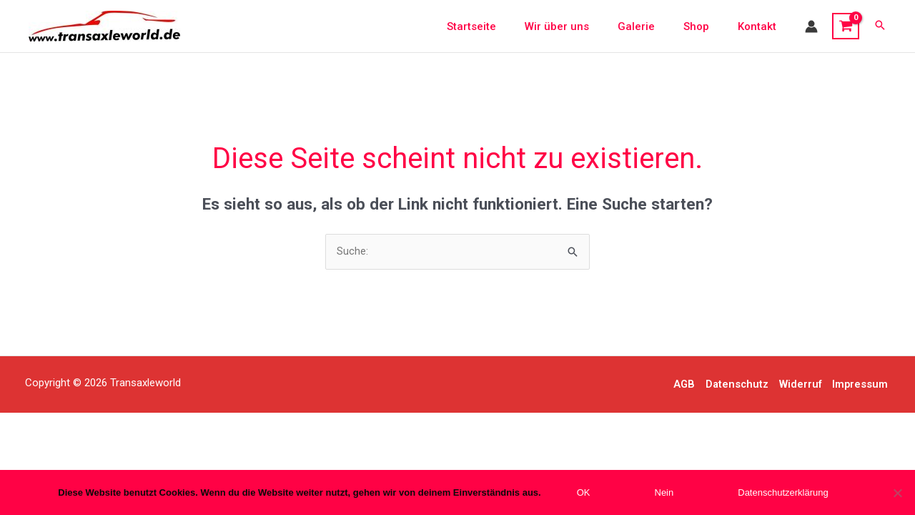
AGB (682, 384)
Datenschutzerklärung (783, 492)
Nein (664, 492)
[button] (880, 26)
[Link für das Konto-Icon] (811, 26)
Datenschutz (736, 384)
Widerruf (801, 384)
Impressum (862, 384)
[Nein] (897, 493)
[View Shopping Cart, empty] (845, 26)
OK (583, 492)
